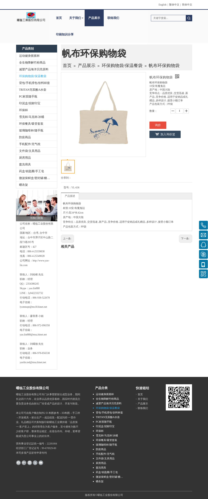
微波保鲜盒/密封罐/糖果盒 (36, 178)
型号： (67, 187)
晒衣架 (23, 184)
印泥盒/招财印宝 (29, 103)
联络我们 (113, 17)
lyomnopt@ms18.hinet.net (33, 306)
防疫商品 (25, 137)
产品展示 (94, 17)
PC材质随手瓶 (28, 96)
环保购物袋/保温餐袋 (32, 76)
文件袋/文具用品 (29, 150)
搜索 (189, 18)
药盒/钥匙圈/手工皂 (31, 171)
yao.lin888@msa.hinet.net (33, 334)
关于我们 (75, 17)
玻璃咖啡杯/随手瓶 (31, 130)
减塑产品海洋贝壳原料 (33, 69)
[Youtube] (41, 462)
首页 (59, 17)
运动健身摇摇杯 (29, 55)
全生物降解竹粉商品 (32, 62)
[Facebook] (18, 462)
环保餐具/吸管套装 (31, 123)
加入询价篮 (167, 134)
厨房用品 (25, 157)
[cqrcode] (179, 397)
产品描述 (70, 196)
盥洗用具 (25, 164)
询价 (158, 125)
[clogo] (31, 17)
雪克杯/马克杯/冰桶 (31, 116)
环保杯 (23, 110)
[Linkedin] (29, 462)
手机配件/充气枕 (29, 144)
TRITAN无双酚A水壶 (32, 89)
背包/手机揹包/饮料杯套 (34, 82)
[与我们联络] (36, 205)
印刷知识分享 (65, 34)
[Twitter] (35, 462)
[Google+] (24, 462)
